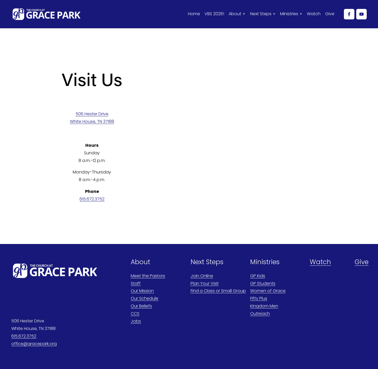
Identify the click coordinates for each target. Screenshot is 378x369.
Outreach (260, 314)
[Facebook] (349, 14)
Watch (314, 14)
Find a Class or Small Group (218, 291)
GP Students (262, 283)
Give (329, 14)
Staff (136, 283)
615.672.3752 (92, 199)
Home (194, 14)
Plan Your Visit (205, 283)
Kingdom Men (264, 306)
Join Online (202, 276)
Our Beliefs (141, 306)
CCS (135, 314)
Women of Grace (268, 291)
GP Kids (257, 276)
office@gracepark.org (34, 344)
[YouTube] (361, 14)
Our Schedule (144, 298)
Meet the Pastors (148, 276)
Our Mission (142, 291)
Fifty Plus (258, 298)
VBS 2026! (214, 14)
